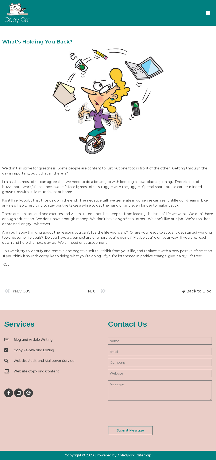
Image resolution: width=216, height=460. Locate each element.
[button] (208, 13)
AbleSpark (126, 455)
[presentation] (140, 413)
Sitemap (144, 455)
